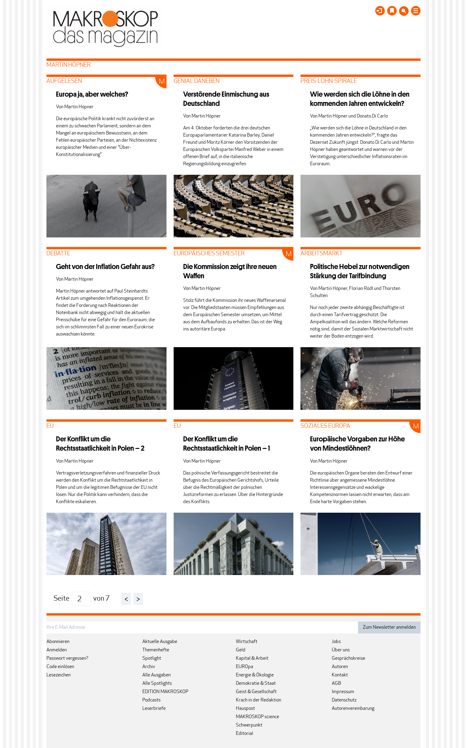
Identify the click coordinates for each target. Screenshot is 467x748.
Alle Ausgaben (156, 675)
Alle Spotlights (157, 683)
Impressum (343, 692)
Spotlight (151, 658)
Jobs (336, 641)
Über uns (341, 650)
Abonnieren (57, 641)
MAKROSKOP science (257, 717)
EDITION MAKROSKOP (165, 692)
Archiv (148, 666)
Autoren (340, 666)
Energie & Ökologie (255, 675)
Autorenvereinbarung (353, 708)
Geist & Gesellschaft (256, 692)
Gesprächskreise (348, 658)
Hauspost (245, 708)
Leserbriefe (154, 708)
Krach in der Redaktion (258, 700)
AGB (336, 683)
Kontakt (340, 675)
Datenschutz (344, 700)
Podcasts (151, 700)
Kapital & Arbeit (252, 658)
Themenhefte (155, 650)
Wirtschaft (246, 641)
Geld (240, 650)
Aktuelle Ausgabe (159, 641)
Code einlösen (60, 666)
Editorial (244, 733)
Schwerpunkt (249, 725)
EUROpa (244, 666)
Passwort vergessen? (67, 658)
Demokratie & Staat (256, 683)
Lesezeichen (58, 675)
